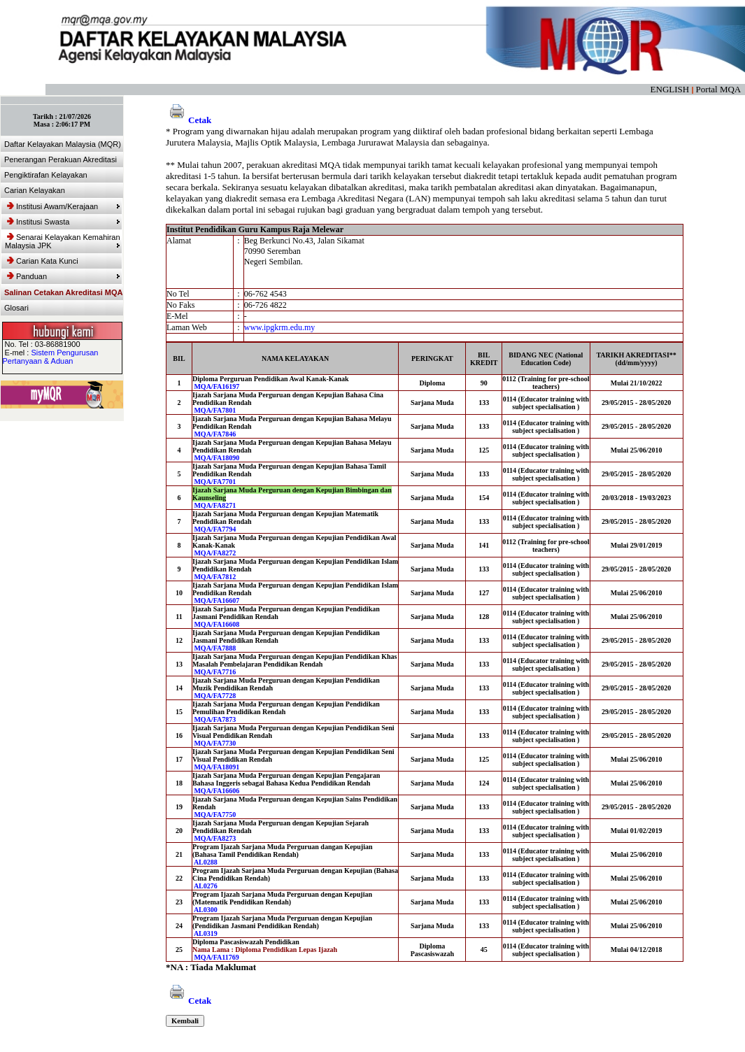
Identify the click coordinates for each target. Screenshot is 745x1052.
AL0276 (206, 886)
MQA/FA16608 (216, 624)
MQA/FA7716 (215, 672)
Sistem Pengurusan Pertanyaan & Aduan (51, 356)
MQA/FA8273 (215, 838)
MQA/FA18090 (216, 458)
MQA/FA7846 (215, 434)
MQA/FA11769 (216, 957)
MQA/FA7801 (215, 410)
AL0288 (206, 862)
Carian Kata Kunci (42, 261)
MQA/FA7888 (215, 648)
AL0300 (206, 910)
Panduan (63, 276)
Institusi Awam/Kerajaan (63, 206)
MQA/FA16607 (216, 600)
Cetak (188, 120)
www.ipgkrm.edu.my (279, 327)
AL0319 (206, 933)
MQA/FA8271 (215, 505)
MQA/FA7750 (215, 814)
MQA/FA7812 (215, 577)
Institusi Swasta (63, 222)
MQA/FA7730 (215, 743)
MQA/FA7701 (215, 481)
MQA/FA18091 (216, 767)
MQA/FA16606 (216, 791)
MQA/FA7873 (215, 719)
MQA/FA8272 (215, 553)
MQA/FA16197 (216, 386)
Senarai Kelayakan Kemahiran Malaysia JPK (62, 241)
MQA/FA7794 (215, 529)
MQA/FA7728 (215, 695)
